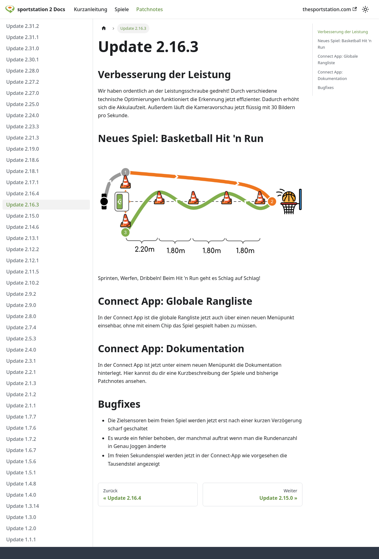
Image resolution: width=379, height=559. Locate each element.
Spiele (122, 9)
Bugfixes (326, 87)
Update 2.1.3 (21, 383)
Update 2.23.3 (22, 126)
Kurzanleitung (90, 9)
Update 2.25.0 (22, 104)
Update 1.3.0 (21, 517)
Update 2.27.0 (22, 93)
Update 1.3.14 (22, 506)
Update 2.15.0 (22, 215)
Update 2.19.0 (22, 148)
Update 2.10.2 (22, 282)
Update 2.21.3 (22, 137)
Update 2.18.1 (22, 171)
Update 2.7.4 (21, 327)
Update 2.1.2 (21, 394)
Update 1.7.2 (21, 439)
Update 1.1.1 (21, 539)
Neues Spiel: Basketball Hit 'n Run (344, 44)
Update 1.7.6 (21, 427)
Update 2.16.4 (22, 193)
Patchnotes (149, 9)
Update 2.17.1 (22, 182)
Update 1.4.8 (21, 483)
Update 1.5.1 (21, 472)
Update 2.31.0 (22, 48)
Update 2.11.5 (22, 271)
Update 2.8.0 (21, 316)
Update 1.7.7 (21, 416)
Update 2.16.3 (22, 204)
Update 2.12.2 (22, 249)
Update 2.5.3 (21, 338)
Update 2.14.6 (22, 227)
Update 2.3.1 (21, 360)
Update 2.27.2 (22, 81)
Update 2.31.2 (22, 26)
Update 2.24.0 (22, 115)
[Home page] (104, 28)
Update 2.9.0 (21, 305)
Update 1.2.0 (21, 528)
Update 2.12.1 (22, 260)
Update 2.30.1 (22, 59)
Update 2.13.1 (22, 238)
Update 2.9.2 (21, 294)
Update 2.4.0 (21, 349)
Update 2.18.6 (22, 160)
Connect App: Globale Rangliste (338, 59)
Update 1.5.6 (21, 461)
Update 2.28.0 (22, 70)
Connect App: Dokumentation (332, 75)
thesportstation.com (330, 9)
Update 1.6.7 (21, 450)
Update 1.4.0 (21, 494)
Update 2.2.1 (21, 372)
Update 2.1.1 (21, 405)
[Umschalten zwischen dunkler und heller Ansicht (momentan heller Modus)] (365, 9)
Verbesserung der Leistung (343, 31)
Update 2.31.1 (22, 37)
